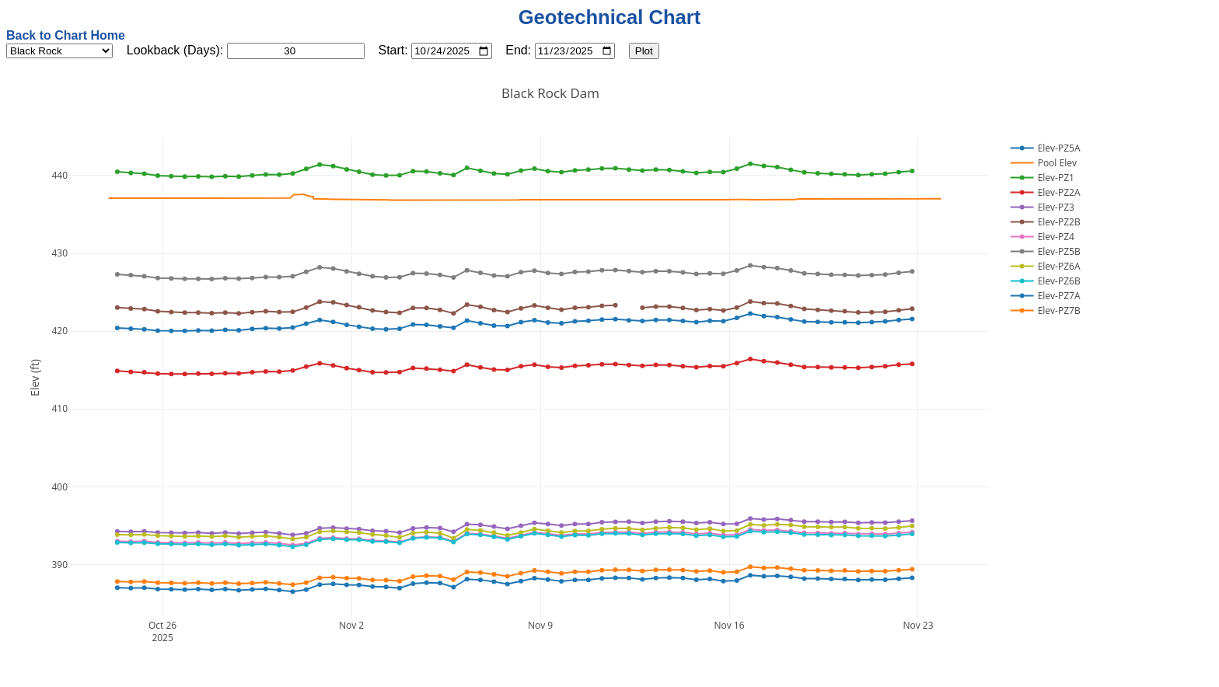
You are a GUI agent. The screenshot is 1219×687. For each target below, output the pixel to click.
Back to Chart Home (65, 35)
